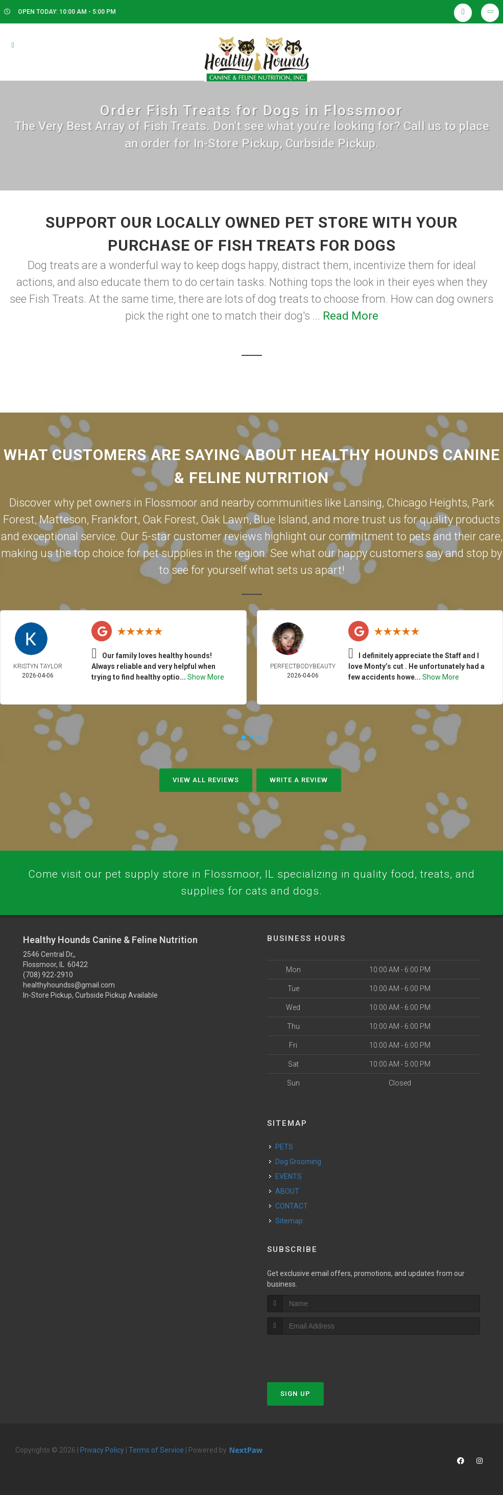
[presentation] (321, 1356)
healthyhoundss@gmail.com (69, 987)
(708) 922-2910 (48, 977)
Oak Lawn (225, 519)
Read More (350, 315)
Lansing (363, 502)
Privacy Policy (102, 1452)
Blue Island (280, 519)
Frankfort (114, 519)
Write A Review (299, 780)
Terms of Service (156, 1452)
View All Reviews (206, 780)
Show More (205, 677)
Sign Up (295, 1396)
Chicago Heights (427, 502)
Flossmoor (171, 502)
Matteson (63, 519)
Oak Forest (169, 519)
